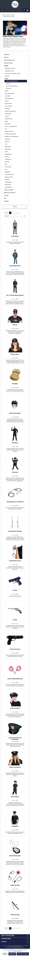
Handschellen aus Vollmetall (15, 502)
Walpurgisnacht (8, 187)
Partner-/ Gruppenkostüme (11, 126)
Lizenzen (6, 195)
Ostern (6, 151)
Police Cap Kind (15, 708)
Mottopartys (8, 123)
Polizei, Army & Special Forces (12, 81)
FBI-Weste (15, 442)
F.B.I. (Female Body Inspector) (15, 295)
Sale (5, 198)
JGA (6, 128)
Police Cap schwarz (15, 767)
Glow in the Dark (8, 106)
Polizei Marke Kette (15, 855)
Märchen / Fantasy (9, 131)
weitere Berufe (8, 88)
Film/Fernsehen (8, 103)
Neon (6, 164)
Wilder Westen (8, 146)
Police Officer (15, 796)
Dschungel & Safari (9, 98)
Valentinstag (8, 159)
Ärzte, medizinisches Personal (12, 86)
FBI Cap (15, 325)
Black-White (7, 96)
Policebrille (15, 826)
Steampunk (7, 139)
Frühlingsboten (8, 154)
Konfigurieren (12, 953)
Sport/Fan (7, 141)
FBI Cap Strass (15, 354)
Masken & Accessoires (9, 192)
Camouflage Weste (15, 265)
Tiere (6, 144)
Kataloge (6, 201)
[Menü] (2, 10)
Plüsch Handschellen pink (15, 678)
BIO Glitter (7, 161)
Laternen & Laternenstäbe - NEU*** (13, 73)
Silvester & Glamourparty (10, 134)
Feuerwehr (8, 83)
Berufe (6, 78)
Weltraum (7, 156)
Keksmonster (8, 184)
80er (6, 169)
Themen (6, 65)
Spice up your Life (9, 177)
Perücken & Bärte (8, 63)
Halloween (7, 108)
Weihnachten (8, 149)
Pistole (15, 590)
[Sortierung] (15, 216)
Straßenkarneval (8, 118)
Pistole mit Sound (15, 649)
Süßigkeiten (7, 172)
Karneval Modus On (9, 174)
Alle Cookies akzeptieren (23, 953)
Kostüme (6, 57)
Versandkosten (16, 945)
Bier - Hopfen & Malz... (10, 93)
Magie (6, 121)
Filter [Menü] (15, 206)
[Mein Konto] (27, 10)
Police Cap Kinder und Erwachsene (15, 738)
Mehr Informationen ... (18, 951)
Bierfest (6, 91)
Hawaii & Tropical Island (10, 111)
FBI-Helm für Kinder (15, 413)
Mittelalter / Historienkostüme (11, 136)
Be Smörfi (7, 179)
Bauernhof (7, 76)
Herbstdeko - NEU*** (9, 71)
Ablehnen (5, 953)
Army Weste (15, 236)
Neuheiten (6, 54)
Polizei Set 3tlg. (15, 885)
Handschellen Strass (15, 560)
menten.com (22, 947)
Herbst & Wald (8, 113)
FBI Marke (15, 383)
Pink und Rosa (8, 166)
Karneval (7, 116)
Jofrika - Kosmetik (8, 190)
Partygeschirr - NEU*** (10, 68)
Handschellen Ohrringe (15, 531)
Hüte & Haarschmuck (9, 60)
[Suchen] (24, 10)
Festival (6, 101)
